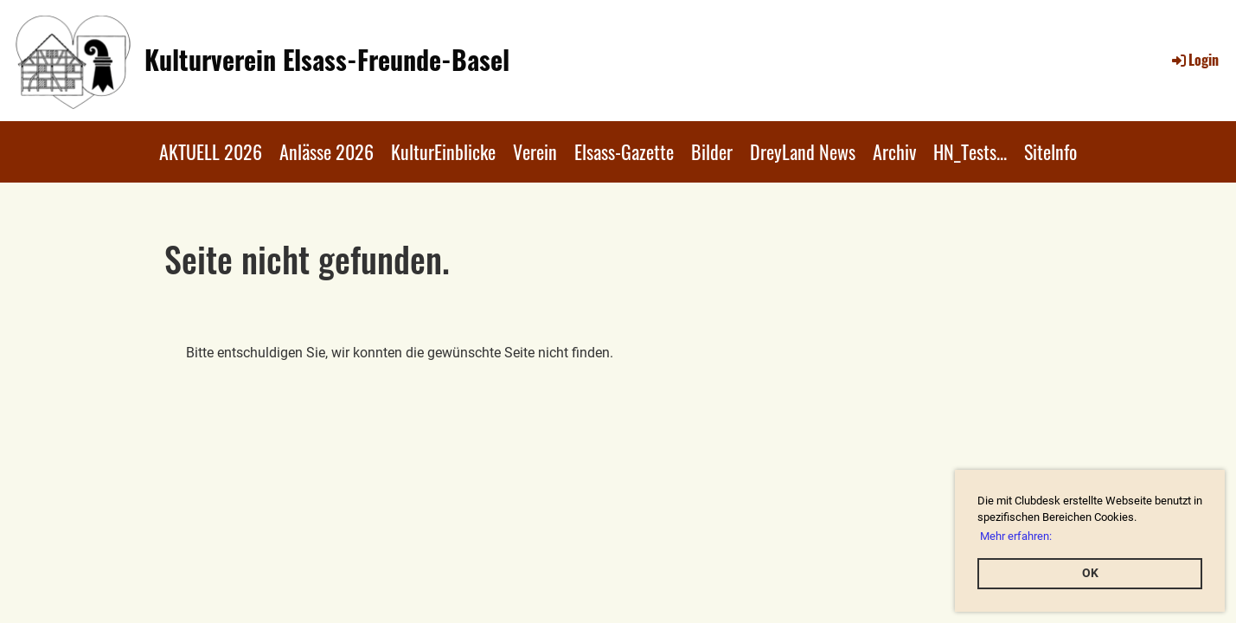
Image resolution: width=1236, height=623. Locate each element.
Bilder (712, 151)
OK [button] (1090, 573)
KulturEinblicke (443, 151)
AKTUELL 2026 (210, 151)
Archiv (894, 151)
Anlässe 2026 (326, 151)
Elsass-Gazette (624, 151)
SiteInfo (1050, 151)
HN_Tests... (970, 151)
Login (1194, 59)
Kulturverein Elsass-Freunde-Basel (326, 60)
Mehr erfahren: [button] (1016, 536)
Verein (535, 151)
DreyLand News (802, 151)
